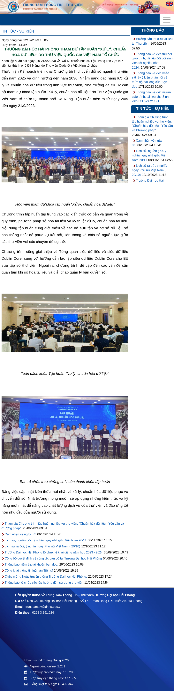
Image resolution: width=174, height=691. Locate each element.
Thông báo (152, 30)
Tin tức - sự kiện (17, 31)
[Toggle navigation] (167, 19)
